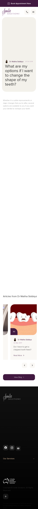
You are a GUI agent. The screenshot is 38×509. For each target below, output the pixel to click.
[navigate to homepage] (11, 12)
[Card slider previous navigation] (24, 365)
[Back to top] (5, 497)
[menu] (33, 12)
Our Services (19, 460)
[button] (29, 355)
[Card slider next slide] (32, 365)
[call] (27, 12)
